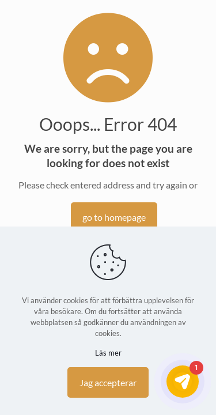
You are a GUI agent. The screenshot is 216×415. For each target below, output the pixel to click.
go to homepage (114, 217)
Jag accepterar (108, 382)
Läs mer (108, 352)
